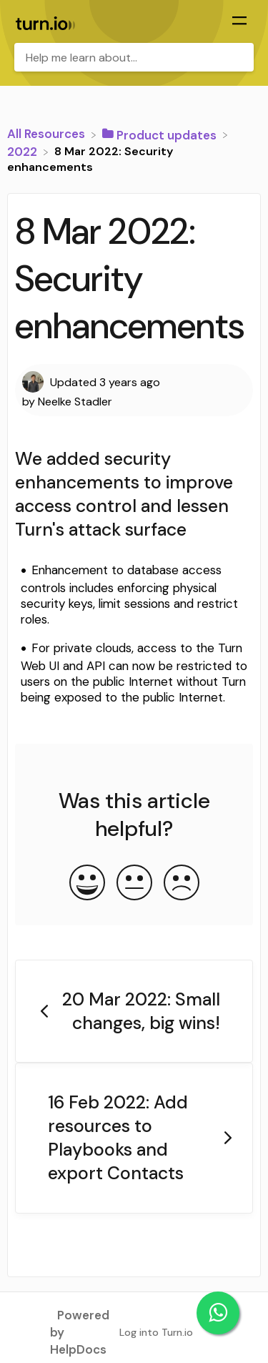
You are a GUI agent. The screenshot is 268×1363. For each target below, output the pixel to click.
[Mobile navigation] (239, 22)
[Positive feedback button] (87, 884)
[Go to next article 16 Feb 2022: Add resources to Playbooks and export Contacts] (134, 1138)
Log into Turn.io (156, 1332)
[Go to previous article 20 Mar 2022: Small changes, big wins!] (134, 1011)
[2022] (23, 151)
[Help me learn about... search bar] (134, 57)
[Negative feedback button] (181, 884)
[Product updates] (160, 134)
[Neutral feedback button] (134, 884)
